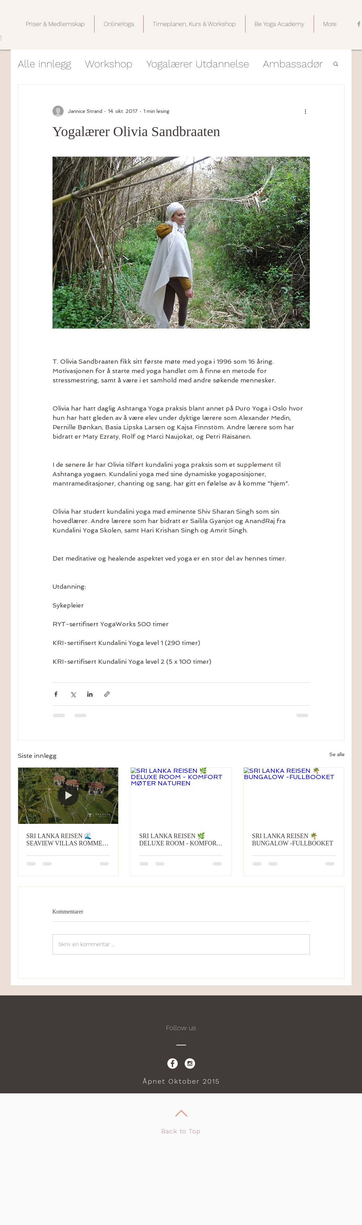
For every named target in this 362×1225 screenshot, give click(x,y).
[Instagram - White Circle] (190, 1063)
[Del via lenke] (107, 694)
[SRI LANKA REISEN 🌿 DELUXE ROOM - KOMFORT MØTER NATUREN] (181, 796)
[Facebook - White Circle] (172, 1063)
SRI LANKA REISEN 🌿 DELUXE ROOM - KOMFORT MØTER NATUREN (179, 840)
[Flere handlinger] (305, 111)
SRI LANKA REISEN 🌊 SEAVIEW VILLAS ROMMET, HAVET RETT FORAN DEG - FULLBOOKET (66, 840)
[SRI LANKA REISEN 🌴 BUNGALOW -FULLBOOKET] (294, 796)
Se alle (337, 754)
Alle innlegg (44, 64)
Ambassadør (293, 64)
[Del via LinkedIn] (90, 694)
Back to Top (181, 1131)
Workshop (108, 64)
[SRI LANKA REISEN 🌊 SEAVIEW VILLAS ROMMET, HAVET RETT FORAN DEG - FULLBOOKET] (68, 796)
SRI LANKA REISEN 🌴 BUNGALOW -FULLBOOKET (292, 840)
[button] (55, 24)
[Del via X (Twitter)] (73, 694)
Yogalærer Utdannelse (197, 64)
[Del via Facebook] (56, 694)
